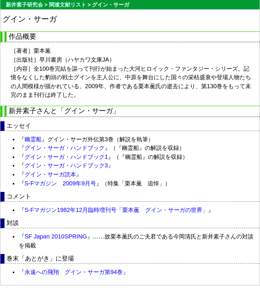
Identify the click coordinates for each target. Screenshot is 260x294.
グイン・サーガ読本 (50, 174)
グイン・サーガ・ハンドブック (65, 148)
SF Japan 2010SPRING (56, 236)
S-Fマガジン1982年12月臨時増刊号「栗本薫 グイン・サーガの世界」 (116, 210)
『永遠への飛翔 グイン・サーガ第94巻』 (73, 272)
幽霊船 (33, 139)
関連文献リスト (67, 5)
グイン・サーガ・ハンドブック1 (66, 157)
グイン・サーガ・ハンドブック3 (66, 165)
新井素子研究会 (24, 5)
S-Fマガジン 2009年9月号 (60, 183)
